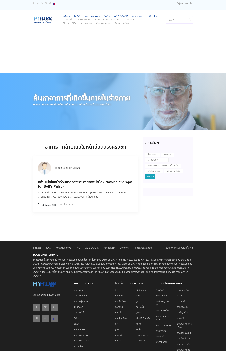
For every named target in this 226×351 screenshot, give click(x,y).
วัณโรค (139, 310)
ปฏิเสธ (166, 345)
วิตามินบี (181, 282)
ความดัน (119, 316)
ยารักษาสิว (161, 311)
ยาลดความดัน (183, 325)
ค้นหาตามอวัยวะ (122, 4)
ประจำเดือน (120, 282)
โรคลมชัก (167, 135)
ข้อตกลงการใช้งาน (144, 229)
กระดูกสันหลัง (142, 316)
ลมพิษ (139, 305)
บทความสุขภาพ (63, 229)
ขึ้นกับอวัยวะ (152, 135)
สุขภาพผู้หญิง (80, 276)
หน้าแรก (37, 229)
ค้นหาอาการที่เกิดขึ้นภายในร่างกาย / (60, 86)
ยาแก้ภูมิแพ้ (161, 276)
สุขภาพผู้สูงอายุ (81, 282)
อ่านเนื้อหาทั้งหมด (67, 185)
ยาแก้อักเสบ (182, 288)
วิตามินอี (160, 271)
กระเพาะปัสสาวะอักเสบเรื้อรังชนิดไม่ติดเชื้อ (163, 146)
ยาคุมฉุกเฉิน (183, 271)
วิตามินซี (181, 276)
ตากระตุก (140, 276)
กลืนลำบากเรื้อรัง (173, 152)
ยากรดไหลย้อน (184, 314)
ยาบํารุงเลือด (183, 293)
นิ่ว (116, 305)
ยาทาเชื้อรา (182, 299)
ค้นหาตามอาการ (103, 4)
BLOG (48, 229)
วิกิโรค (66, 4)
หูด (137, 282)
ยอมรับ (157, 345)
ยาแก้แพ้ (160, 317)
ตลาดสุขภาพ (109, 229)
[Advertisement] (113, 32)
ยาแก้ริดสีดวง (183, 319)
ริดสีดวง (119, 288)
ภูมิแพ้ (139, 293)
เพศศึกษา (78, 288)
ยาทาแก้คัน (161, 323)
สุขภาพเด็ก (79, 271)
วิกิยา (75, 4)
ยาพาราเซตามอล (164, 306)
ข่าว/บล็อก (79, 327)
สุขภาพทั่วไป (79, 293)
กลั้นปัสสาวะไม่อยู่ (154, 152)
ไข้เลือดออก (141, 271)
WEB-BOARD (92, 229)
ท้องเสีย (119, 276)
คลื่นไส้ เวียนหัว (143, 299)
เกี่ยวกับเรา (125, 229)
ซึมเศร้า (118, 293)
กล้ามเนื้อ (140, 288)
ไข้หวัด (118, 321)
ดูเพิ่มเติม (150, 157)
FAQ (78, 229)
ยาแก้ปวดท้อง (183, 331)
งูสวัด (117, 310)
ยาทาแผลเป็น (162, 291)
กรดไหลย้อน (121, 299)
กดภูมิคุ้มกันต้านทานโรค (157, 141)
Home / (37, 86)
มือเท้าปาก (141, 321)
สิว (116, 271)
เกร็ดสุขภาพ (87, 4)
